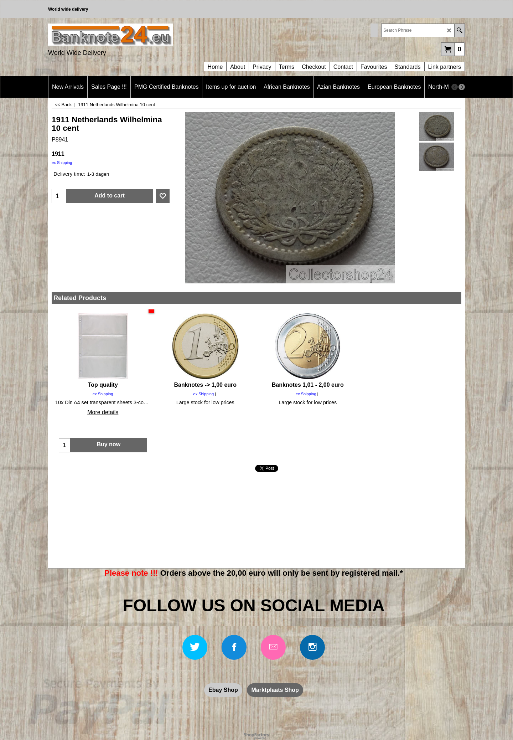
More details (102, 412)
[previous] (454, 87)
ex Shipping (62, 162)
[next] (461, 87)
